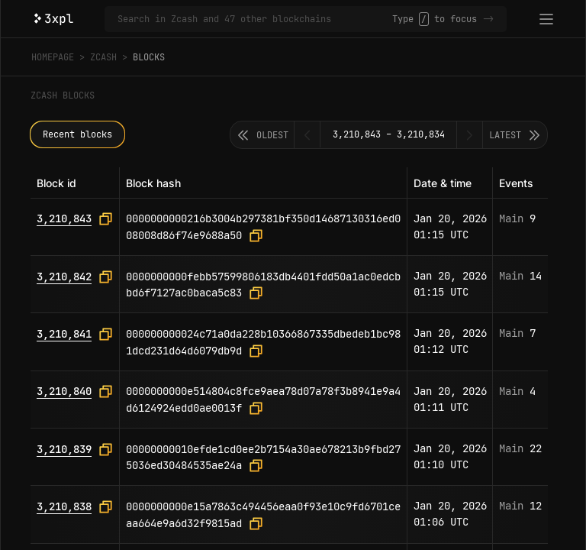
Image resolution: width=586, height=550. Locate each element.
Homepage (52, 57)
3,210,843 (64, 218)
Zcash (103, 57)
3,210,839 (64, 449)
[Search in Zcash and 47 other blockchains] (255, 19)
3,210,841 (64, 334)
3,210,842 (64, 276)
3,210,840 (64, 391)
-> (488, 19)
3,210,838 (64, 506)
